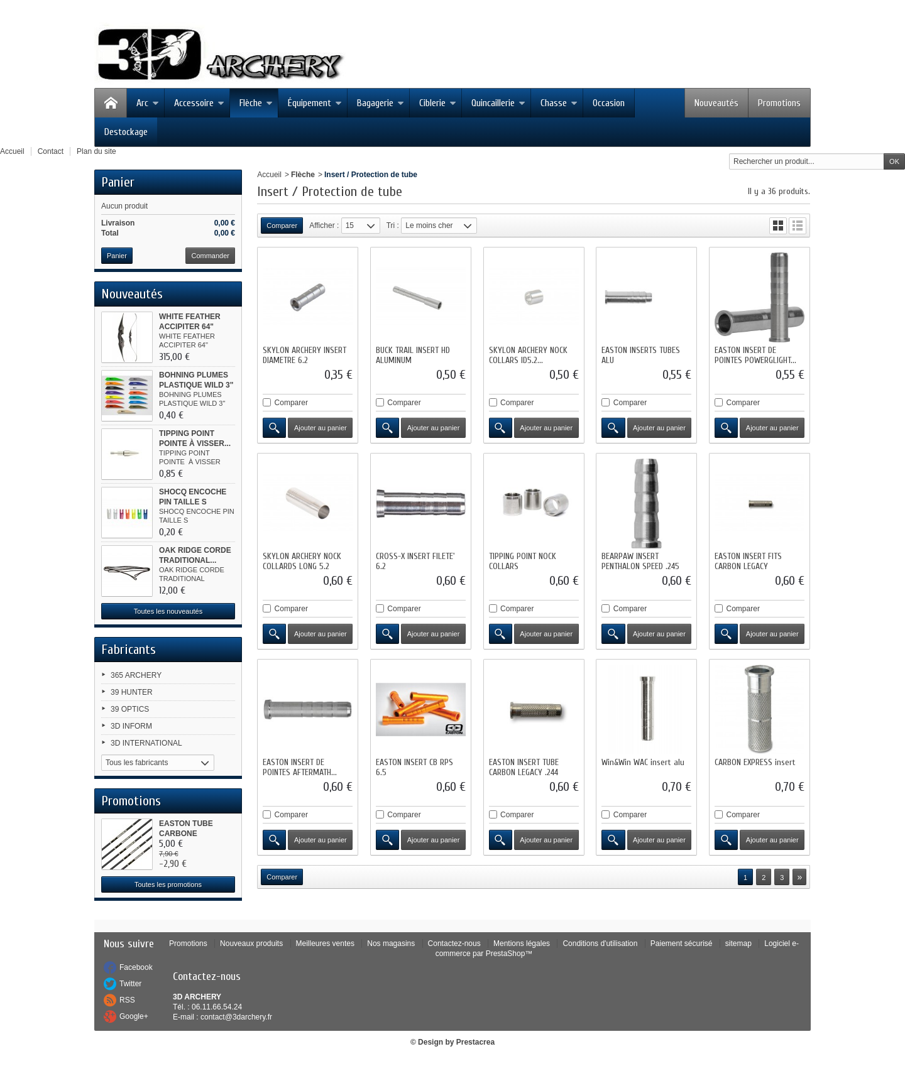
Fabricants (128, 649)
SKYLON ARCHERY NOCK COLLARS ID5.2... (528, 355)
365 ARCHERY (136, 675)
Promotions (779, 103)
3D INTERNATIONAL (146, 743)
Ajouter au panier (320, 428)
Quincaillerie (498, 103)
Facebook (136, 967)
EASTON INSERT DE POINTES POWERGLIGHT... (755, 355)
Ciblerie (437, 103)
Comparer (291, 402)
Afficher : (324, 225)
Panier (117, 182)
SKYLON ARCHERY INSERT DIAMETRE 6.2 (304, 355)
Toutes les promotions (168, 884)
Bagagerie (380, 103)
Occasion (609, 103)
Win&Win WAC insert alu (642, 762)
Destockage (126, 132)
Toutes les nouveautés (168, 611)
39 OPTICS (130, 709)
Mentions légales (521, 943)
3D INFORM (131, 726)
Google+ (133, 1016)
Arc (147, 103)
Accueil (269, 174)
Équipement (315, 103)
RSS (127, 1000)
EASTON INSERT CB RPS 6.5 (414, 767)
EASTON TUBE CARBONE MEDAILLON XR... (190, 833)
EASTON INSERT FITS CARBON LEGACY (748, 561)
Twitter (130, 983)
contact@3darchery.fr (236, 1017)
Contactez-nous (454, 943)
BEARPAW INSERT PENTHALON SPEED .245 (640, 561)
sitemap (738, 943)
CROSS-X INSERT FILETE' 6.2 (415, 561)
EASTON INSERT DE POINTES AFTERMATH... (300, 767)
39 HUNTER (132, 692)
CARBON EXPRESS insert (755, 762)
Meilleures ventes (325, 943)
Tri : (393, 225)
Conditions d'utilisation (599, 943)
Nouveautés (716, 103)
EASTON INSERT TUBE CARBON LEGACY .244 (524, 767)
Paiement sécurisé (681, 943)
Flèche (256, 103)
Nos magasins (391, 943)
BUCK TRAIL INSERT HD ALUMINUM (413, 355)
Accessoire (199, 103)
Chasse (559, 103)
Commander (210, 255)
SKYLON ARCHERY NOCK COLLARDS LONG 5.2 (302, 561)
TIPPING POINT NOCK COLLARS (522, 561)
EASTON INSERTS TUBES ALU (640, 355)
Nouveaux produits (251, 943)
